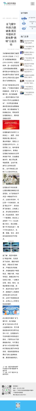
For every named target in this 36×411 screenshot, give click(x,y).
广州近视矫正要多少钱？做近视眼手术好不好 (29, 83)
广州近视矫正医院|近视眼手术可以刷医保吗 (29, 49)
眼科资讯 (8, 18)
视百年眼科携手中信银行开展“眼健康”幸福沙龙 (10, 368)
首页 (4, 18)
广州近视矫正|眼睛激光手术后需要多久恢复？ (29, 89)
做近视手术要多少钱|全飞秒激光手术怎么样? (29, 66)
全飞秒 (6, 81)
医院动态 (15, 18)
